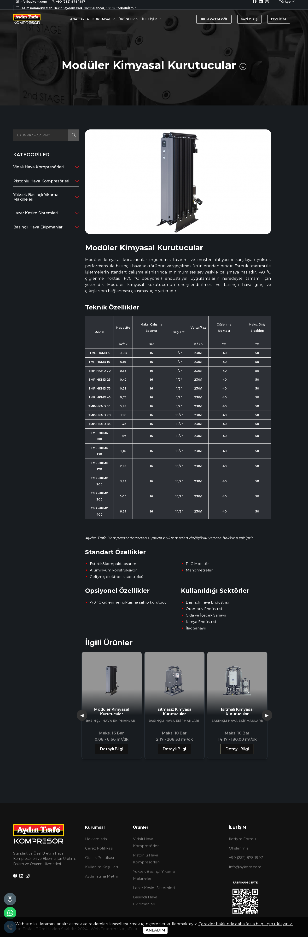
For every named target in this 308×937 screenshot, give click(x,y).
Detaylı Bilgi (111, 749)
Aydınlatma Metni (101, 876)
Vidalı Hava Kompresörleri (38, 167)
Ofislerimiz (238, 848)
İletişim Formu (242, 839)
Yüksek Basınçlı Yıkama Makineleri (35, 197)
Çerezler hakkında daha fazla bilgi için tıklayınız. (245, 924)
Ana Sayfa (79, 19)
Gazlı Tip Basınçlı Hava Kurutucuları (112, 711)
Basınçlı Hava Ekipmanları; (112, 720)
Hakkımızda (96, 839)
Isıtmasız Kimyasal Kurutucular (237, 711)
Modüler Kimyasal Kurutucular (174, 711)
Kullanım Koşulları (101, 867)
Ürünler (127, 19)
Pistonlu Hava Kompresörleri (41, 181)
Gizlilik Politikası (99, 857)
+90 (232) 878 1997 (246, 857)
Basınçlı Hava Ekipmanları (38, 227)
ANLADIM (155, 930)
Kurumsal (102, 19)
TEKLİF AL (278, 19)
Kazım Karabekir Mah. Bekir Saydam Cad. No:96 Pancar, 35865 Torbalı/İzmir (76, 8)
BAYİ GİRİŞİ (249, 19)
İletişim (149, 19)
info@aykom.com (245, 867)
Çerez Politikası (99, 848)
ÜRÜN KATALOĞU (213, 19)
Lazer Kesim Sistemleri (35, 213)
